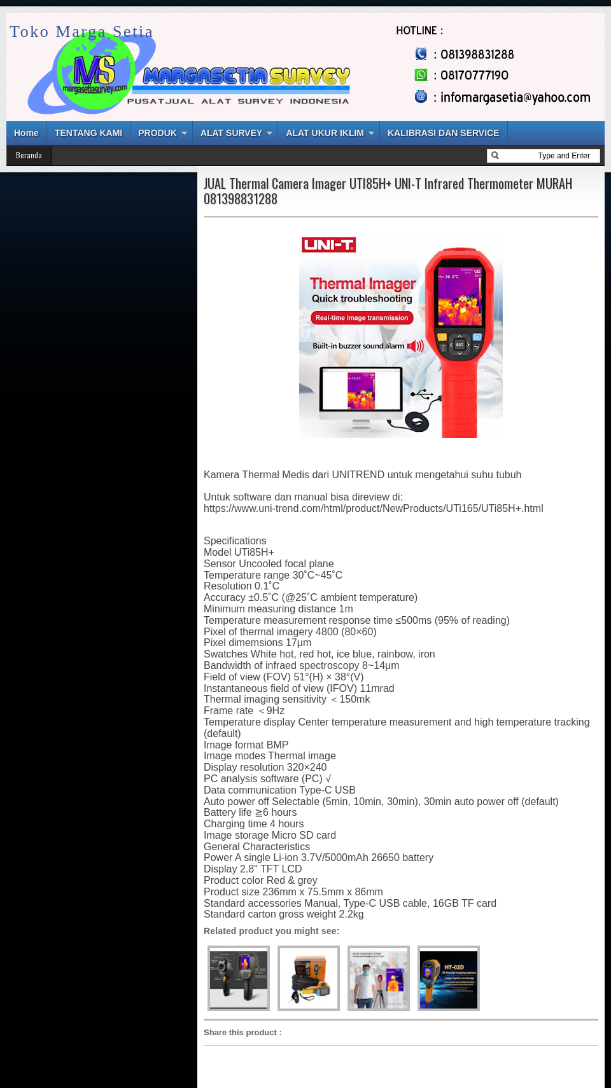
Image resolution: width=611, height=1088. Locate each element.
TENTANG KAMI (88, 133)
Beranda (29, 154)
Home (26, 133)
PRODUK (157, 133)
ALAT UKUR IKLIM (325, 133)
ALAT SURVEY (231, 133)
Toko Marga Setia (82, 31)
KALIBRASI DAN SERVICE (444, 133)
